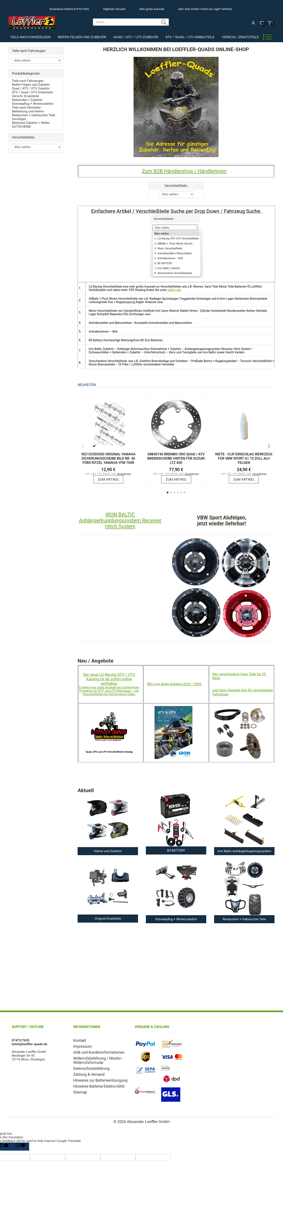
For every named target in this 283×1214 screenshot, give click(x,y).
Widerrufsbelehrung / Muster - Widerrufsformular (94, 1059)
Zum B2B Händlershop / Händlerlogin (184, 171)
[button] (167, 492)
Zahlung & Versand (86, 1072)
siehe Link (174, 290)
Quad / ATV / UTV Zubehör (135, 37)
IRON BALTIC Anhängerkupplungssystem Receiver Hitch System (120, 520)
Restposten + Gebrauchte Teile (33, 115)
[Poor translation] (20, 1147)
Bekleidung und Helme (28, 111)
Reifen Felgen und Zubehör (82, 37)
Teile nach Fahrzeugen (30, 37)
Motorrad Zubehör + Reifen (31, 123)
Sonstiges (19, 119)
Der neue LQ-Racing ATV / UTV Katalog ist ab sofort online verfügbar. (109, 679)
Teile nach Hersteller (26, 107)
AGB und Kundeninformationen (95, 1051)
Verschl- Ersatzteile (240, 37)
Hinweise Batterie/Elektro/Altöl (95, 1083)
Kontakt (78, 1040)
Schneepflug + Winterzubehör (33, 104)
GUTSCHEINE (21, 127)
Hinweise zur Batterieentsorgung (96, 1077)
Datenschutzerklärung (88, 1066)
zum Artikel (108, 479)
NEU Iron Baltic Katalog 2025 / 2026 (174, 684)
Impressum (81, 1046)
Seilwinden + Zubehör (27, 100)
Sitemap (79, 1088)
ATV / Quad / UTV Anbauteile (190, 37)
